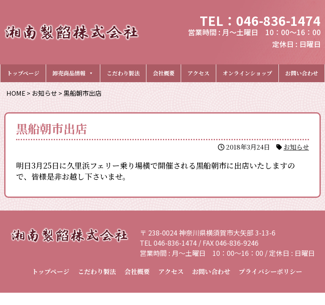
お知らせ (296, 146)
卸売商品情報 (73, 73)
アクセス (198, 73)
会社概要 (164, 73)
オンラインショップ (247, 73)
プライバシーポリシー (270, 271)
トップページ (23, 73)
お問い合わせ (301, 73)
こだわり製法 (123, 73)
